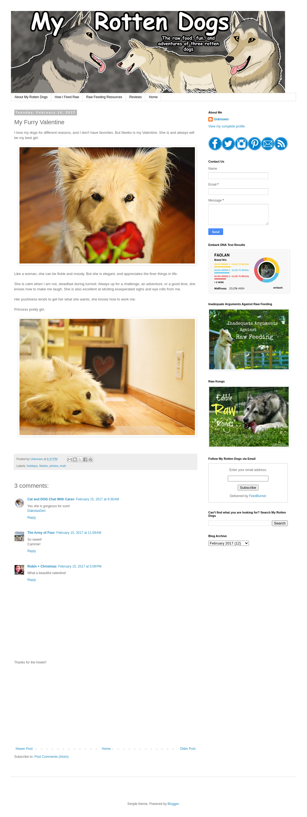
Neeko (43, 465)
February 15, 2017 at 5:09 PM (79, 566)
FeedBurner (257, 496)
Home (153, 97)
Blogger (173, 804)
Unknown (221, 119)
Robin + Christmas (41, 566)
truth (63, 465)
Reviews (135, 97)
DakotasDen (36, 511)
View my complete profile (226, 126)
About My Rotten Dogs (31, 97)
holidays (32, 465)
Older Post (187, 749)
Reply (31, 518)
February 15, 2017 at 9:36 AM (97, 499)
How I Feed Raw (67, 97)
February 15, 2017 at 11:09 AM (78, 533)
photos (54, 465)
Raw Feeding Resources (104, 97)
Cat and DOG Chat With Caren (50, 499)
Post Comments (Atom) (51, 757)
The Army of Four (41, 533)
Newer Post (24, 749)
